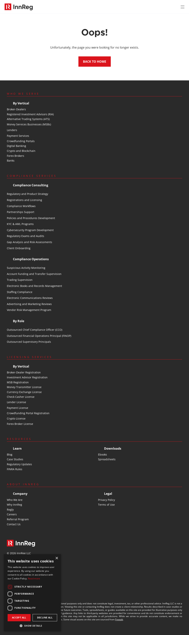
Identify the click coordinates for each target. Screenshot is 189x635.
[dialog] (32, 592)
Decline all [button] (45, 617)
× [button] (56, 558)
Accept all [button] (19, 617)
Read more (34, 578)
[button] (32, 625)
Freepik (119, 619)
